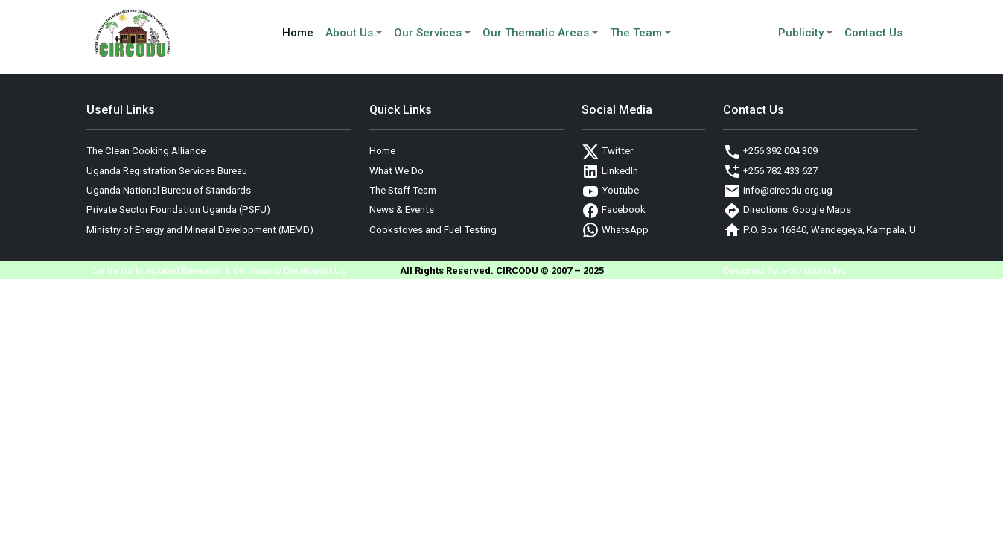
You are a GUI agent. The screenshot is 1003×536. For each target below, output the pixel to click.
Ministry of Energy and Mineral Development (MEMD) (199, 229)
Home (297, 32)
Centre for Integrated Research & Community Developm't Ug (219, 270)
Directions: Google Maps (787, 209)
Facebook (614, 209)
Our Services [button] (428, 32)
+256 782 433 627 (770, 170)
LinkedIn (610, 170)
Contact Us (873, 32)
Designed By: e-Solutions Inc (784, 270)
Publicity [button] (801, 32)
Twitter (607, 150)
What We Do (396, 170)
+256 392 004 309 (770, 150)
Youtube (610, 190)
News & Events (401, 209)
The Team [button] (636, 32)
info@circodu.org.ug (777, 190)
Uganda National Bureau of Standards (168, 190)
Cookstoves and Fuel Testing (433, 229)
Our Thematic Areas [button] (536, 32)
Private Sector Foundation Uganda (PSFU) (178, 209)
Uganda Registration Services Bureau (166, 170)
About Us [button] (349, 32)
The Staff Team (402, 190)
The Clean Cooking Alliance (146, 150)
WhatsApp (615, 229)
